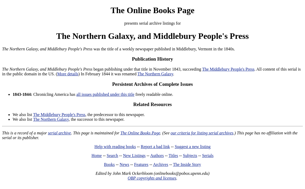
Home (96, 155)
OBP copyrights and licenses (152, 178)
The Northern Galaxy (155, 74)
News (124, 164)
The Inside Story (187, 164)
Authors (157, 155)
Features (141, 164)
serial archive (59, 133)
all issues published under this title (105, 94)
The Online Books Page (152, 10)
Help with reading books (115, 146)
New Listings (134, 155)
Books (109, 164)
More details (67, 74)
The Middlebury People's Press (228, 69)
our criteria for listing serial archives (201, 133)
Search (112, 155)
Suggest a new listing (192, 146)
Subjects (190, 155)
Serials (208, 155)
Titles (173, 155)
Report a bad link (155, 146)
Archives (160, 164)
